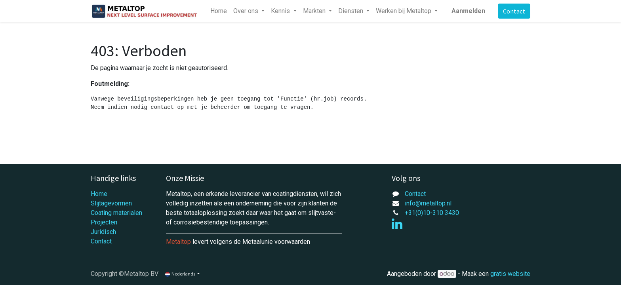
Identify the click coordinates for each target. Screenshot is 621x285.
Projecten (104, 222)
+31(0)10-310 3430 (432, 213)
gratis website (510, 273)
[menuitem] (218, 11)
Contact (514, 11)
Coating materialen (116, 213)
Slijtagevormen (111, 203)
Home (99, 194)
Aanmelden (468, 11)
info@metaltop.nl (428, 203)
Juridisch (103, 232)
